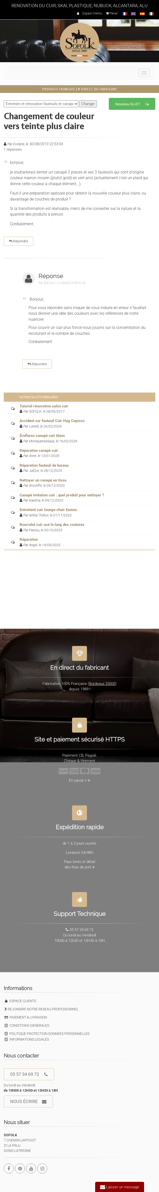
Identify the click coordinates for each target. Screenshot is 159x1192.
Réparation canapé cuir (39, 450)
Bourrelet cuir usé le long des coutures (52, 524)
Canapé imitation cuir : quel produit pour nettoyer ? (62, 495)
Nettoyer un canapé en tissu (43, 480)
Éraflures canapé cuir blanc (42, 435)
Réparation (29, 539)
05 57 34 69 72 (29, 1074)
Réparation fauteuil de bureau (44, 465)
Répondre (18, 241)
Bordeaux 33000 (102, 681)
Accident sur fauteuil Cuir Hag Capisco (52, 421)
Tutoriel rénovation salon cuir (44, 406)
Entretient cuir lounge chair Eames (48, 510)
